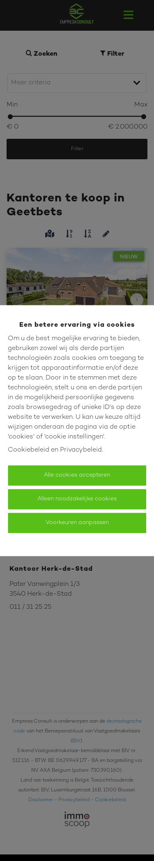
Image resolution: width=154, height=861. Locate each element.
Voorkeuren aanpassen (77, 523)
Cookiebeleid (28, 450)
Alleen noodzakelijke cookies (77, 499)
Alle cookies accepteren (77, 475)
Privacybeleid (81, 450)
